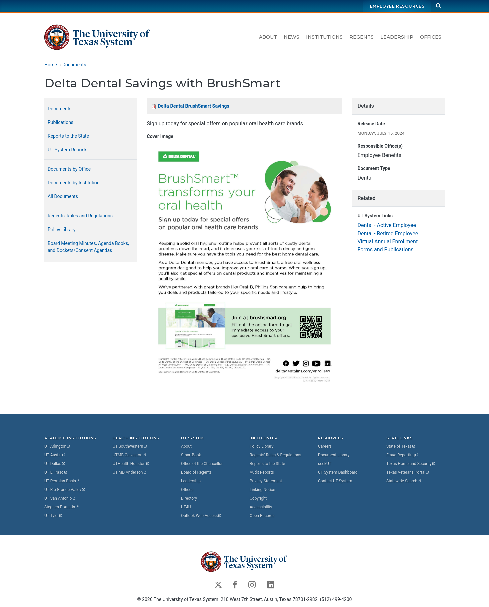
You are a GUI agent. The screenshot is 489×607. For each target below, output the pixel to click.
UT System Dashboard (338, 472)
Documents (74, 64)
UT (57, 446)
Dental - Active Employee (386, 225)
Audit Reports (262, 472)
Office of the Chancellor (202, 463)
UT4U (186, 507)
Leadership (396, 37)
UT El (56, 472)
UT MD (130, 472)
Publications (60, 122)
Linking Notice (262, 489)
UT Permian (62, 481)
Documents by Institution (74, 182)
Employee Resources (397, 6)
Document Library (333, 455)
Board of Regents (196, 472)
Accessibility (261, 507)
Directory (189, 498)
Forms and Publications (385, 249)
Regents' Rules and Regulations (80, 215)
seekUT (324, 463)
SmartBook (191, 455)
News (291, 37)
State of (401, 446)
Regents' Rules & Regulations (275, 455)
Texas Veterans (408, 472)
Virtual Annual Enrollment (387, 241)
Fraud (402, 455)
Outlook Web (201, 515)
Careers (325, 446)
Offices (430, 37)
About (268, 37)
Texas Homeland (411, 463)
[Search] (438, 6)
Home (50, 64)
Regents (361, 37)
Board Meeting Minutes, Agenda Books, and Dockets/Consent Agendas (88, 247)
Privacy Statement (266, 481)
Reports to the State (68, 136)
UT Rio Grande (65, 489)
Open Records (262, 515)
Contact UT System (335, 481)
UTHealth (131, 463)
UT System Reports (67, 149)
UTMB (130, 455)
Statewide (404, 481)
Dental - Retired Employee (387, 233)
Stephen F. (61, 507)
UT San (60, 498)
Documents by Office (69, 169)
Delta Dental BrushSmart (193, 106)
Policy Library (61, 229)
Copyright (258, 498)
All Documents (63, 196)
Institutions (324, 37)
